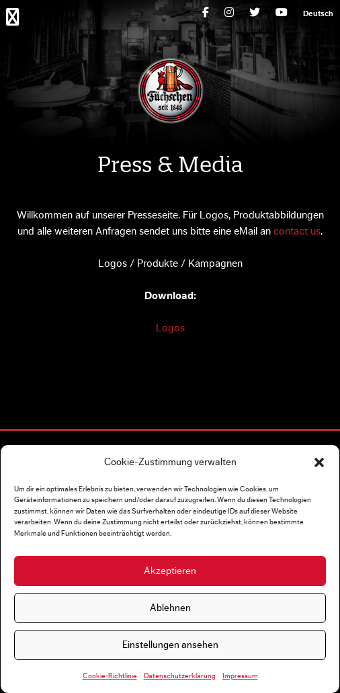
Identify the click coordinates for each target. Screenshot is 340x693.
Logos (170, 328)
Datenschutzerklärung (180, 676)
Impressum (240, 676)
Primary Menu (15, 16)
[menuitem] (318, 13)
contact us (297, 231)
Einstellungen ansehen (170, 645)
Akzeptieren (170, 571)
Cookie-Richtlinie (110, 676)
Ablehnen (170, 608)
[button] (319, 462)
